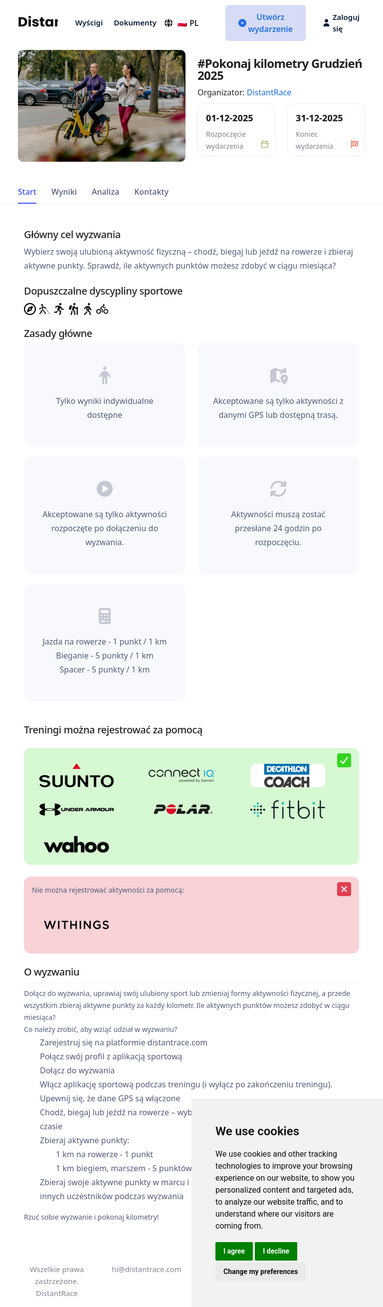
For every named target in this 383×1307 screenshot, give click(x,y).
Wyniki (64, 191)
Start (27, 191)
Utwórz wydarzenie (265, 22)
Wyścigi (89, 22)
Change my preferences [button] (260, 1272)
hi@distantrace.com (147, 1269)
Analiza (105, 191)
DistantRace (269, 92)
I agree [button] (234, 1251)
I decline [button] (276, 1251)
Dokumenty (135, 22)
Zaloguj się (341, 22)
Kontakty (151, 191)
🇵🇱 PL (181, 23)
